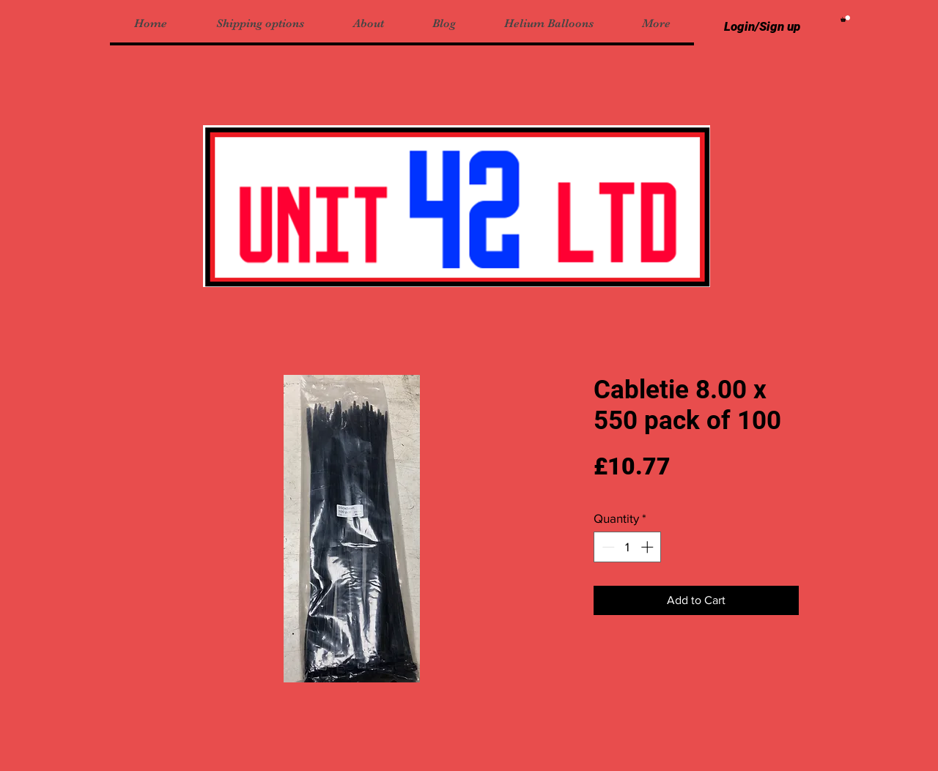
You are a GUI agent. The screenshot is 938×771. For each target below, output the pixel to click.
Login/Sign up (762, 26)
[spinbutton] (628, 547)
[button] (845, 18)
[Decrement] (607, 547)
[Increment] (649, 547)
